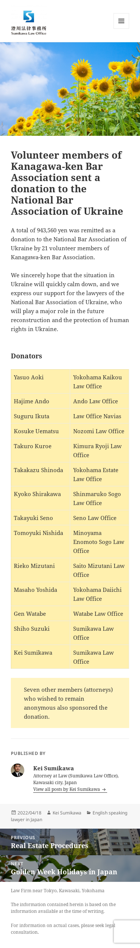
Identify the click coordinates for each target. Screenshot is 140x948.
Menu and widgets (121, 28)
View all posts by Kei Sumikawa (67, 789)
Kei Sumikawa (67, 813)
